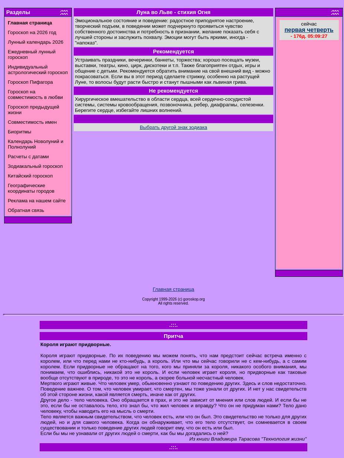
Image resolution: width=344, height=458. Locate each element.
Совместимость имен (32, 122)
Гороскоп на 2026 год (32, 32)
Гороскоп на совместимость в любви (35, 94)
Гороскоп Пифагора (30, 82)
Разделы (18, 12)
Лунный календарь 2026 (35, 42)
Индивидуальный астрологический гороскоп (38, 69)
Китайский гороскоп (30, 176)
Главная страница (173, 289)
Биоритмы (19, 132)
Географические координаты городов (31, 188)
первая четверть (308, 30)
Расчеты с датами (28, 156)
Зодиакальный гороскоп (35, 166)
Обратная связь (26, 210)
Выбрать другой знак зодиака (173, 127)
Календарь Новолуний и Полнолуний (35, 144)
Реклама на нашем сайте (37, 200)
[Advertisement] (309, 155)
